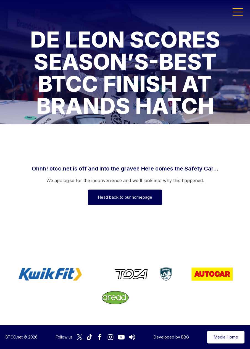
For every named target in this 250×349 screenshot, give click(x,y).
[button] (237, 11)
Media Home (226, 337)
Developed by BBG (171, 337)
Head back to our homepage (125, 197)
